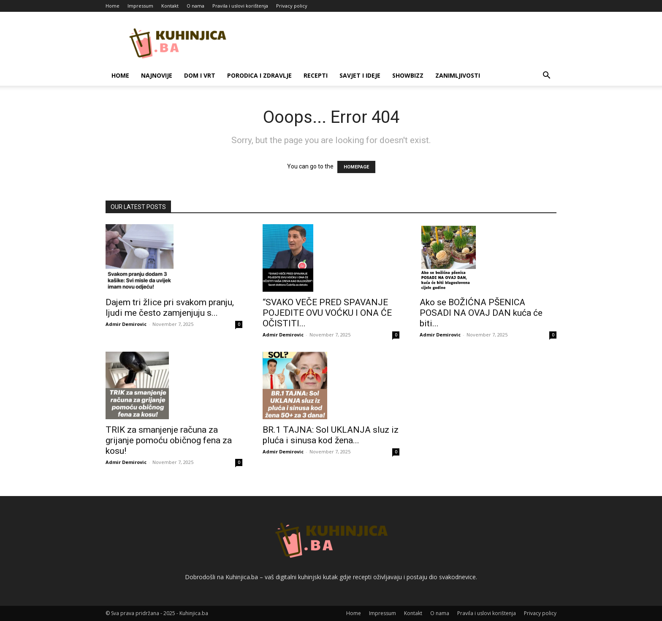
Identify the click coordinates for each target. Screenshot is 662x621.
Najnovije (156, 75)
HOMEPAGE (356, 167)
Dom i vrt (199, 75)
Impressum (140, 6)
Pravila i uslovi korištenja (240, 6)
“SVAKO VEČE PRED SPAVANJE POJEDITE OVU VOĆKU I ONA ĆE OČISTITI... (327, 312)
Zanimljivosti (457, 75)
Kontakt (170, 6)
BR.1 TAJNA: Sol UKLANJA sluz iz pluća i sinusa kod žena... (331, 435)
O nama (195, 6)
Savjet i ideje (359, 75)
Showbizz (407, 75)
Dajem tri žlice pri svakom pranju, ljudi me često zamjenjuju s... (170, 307)
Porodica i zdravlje (259, 75)
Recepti (316, 75)
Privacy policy (291, 6)
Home (112, 6)
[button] (546, 76)
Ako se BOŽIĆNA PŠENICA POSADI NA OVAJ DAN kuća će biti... (481, 312)
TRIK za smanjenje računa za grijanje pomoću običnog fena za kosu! (169, 440)
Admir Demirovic (126, 324)
